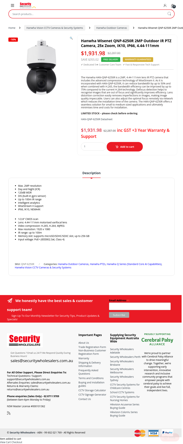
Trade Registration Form (92, 347)
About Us (83, 342)
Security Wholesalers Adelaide (122, 350)
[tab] (91, 174)
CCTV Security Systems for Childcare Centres (125, 386)
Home (11, 28)
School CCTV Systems (122, 392)
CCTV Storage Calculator (92, 390)
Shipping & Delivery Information (89, 364)
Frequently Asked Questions (88, 372)
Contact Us (84, 399)
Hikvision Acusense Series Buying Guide (124, 406)
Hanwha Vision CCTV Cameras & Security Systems (54, 28)
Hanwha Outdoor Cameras (111, 28)
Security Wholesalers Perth (125, 357)
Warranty (83, 358)
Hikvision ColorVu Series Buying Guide (124, 413)
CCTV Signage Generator (92, 394)
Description (91, 173)
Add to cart (127, 146)
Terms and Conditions (90, 378)
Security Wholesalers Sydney (122, 378)
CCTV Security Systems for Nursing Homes (125, 398)
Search (169, 14)
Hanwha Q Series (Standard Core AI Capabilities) (134, 264)
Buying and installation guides (91, 384)
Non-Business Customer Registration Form (92, 352)
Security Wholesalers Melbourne (122, 370)
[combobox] (86, 14)
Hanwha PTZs (97, 264)
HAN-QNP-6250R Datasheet (96, 119)
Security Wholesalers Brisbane (122, 363)
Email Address (119, 300)
